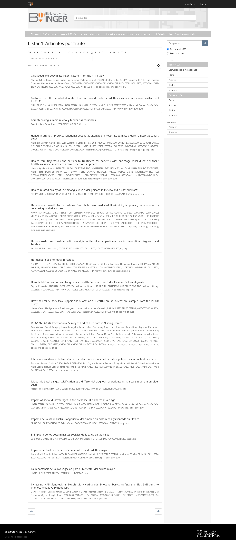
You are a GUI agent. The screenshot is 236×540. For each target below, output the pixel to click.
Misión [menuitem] (73, 34)
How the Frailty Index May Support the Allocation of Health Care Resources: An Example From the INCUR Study (95, 302)
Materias (173, 90)
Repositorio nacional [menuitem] (116, 34)
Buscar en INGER (176, 49)
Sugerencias (21, 536)
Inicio (36, 34)
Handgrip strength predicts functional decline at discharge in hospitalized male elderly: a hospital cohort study (95, 137)
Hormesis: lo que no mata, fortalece (52, 259)
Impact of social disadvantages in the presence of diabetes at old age (73, 400)
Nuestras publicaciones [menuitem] (91, 34)
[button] (190, 4)
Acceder (173, 126)
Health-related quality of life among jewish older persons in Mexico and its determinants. (85, 190)
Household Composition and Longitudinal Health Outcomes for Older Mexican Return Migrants (87, 282)
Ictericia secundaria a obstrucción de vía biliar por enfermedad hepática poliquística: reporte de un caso (93, 359)
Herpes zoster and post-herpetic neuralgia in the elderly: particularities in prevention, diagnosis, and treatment (95, 242)
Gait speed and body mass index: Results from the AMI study (67, 75)
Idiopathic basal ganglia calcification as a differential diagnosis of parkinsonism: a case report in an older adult (95, 383)
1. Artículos (161, 34)
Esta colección (175, 53)
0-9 (29, 52)
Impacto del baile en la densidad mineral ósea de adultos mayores (70, 450)
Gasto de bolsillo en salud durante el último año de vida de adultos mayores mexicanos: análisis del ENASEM (95, 99)
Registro (173, 131)
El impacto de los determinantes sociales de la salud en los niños (70, 434)
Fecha (171, 74)
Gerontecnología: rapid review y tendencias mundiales (63, 120)
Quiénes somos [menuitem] (50, 34)
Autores (172, 79)
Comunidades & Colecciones (183, 69)
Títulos (172, 85)
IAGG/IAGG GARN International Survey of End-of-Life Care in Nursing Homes (76, 323)
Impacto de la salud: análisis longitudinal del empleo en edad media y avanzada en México (85, 419)
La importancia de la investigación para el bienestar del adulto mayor (73, 469)
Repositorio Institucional (140, 34)
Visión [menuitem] (64, 34)
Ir (89, 58)
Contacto (9, 536)
